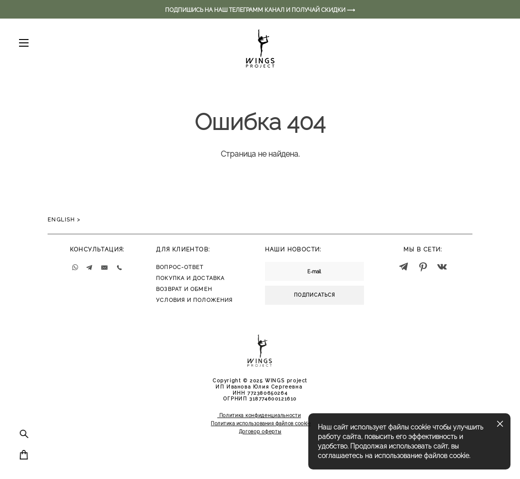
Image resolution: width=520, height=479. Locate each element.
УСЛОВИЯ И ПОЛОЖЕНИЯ (194, 300)
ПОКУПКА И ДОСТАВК (188, 278)
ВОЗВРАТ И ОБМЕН (184, 289)
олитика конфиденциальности (262, 415)
